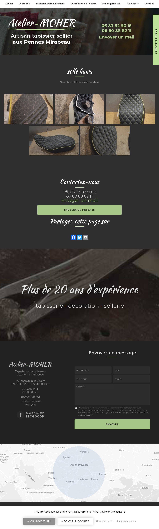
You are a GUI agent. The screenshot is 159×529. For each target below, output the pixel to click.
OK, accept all (39, 522)
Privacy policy (126, 522)
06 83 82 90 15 (116, 25)
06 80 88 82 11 (116, 30)
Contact (149, 3)
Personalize (104, 522)
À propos (24, 3)
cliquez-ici (88, 415)
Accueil (9, 3)
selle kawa (94, 82)
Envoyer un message (79, 210)
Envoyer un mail (116, 37)
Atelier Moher (66, 82)
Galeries (133, 3)
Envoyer (112, 423)
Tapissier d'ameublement (50, 3)
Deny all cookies (75, 522)
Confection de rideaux (83, 3)
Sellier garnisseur (111, 3)
